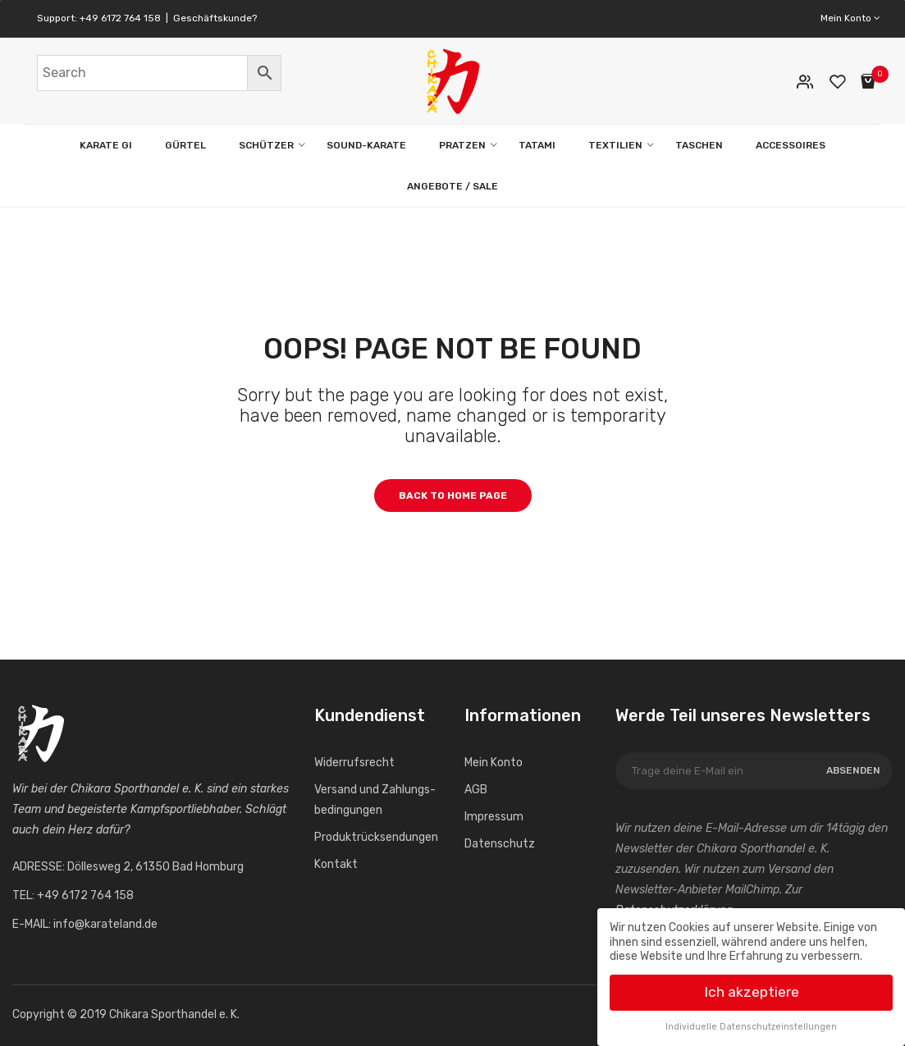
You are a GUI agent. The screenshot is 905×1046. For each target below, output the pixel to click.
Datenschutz (499, 844)
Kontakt (336, 864)
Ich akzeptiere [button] (751, 988)
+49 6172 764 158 (120, 18)
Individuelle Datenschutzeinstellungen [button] (751, 1023)
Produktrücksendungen (376, 837)
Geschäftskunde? (215, 18)
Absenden (853, 770)
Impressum (493, 817)
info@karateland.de (105, 924)
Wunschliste (840, 81)
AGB (475, 790)
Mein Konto (850, 18)
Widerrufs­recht (354, 763)
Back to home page (453, 495)
